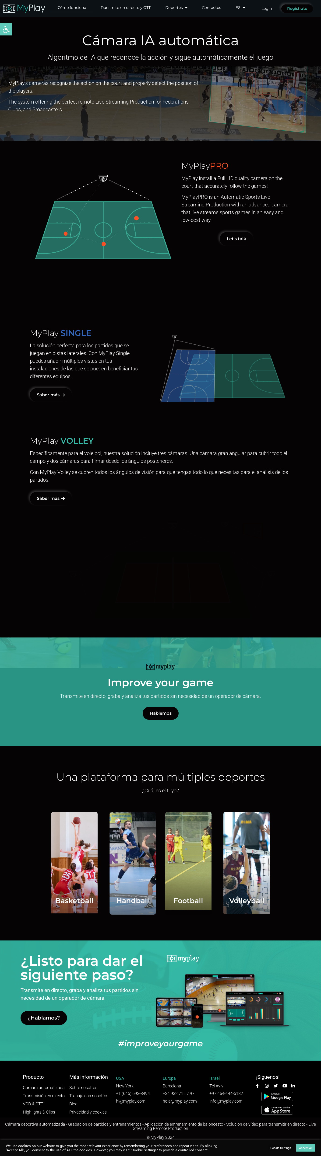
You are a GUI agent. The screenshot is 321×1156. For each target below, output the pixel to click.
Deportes (176, 7)
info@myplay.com (226, 1101)
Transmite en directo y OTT (126, 7)
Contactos (211, 7)
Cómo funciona (72, 7)
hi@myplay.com (130, 1101)
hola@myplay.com (180, 1101)
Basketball (21, 900)
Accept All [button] (305, 1148)
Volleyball (299, 900)
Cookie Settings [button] (280, 1148)
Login (266, 8)
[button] (6, 29)
